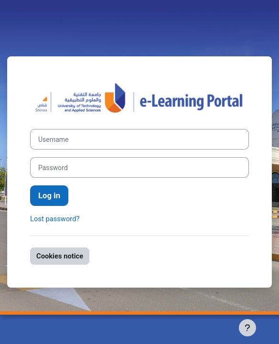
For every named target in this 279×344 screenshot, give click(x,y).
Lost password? (54, 219)
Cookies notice (59, 256)
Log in (49, 195)
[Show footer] (247, 327)
